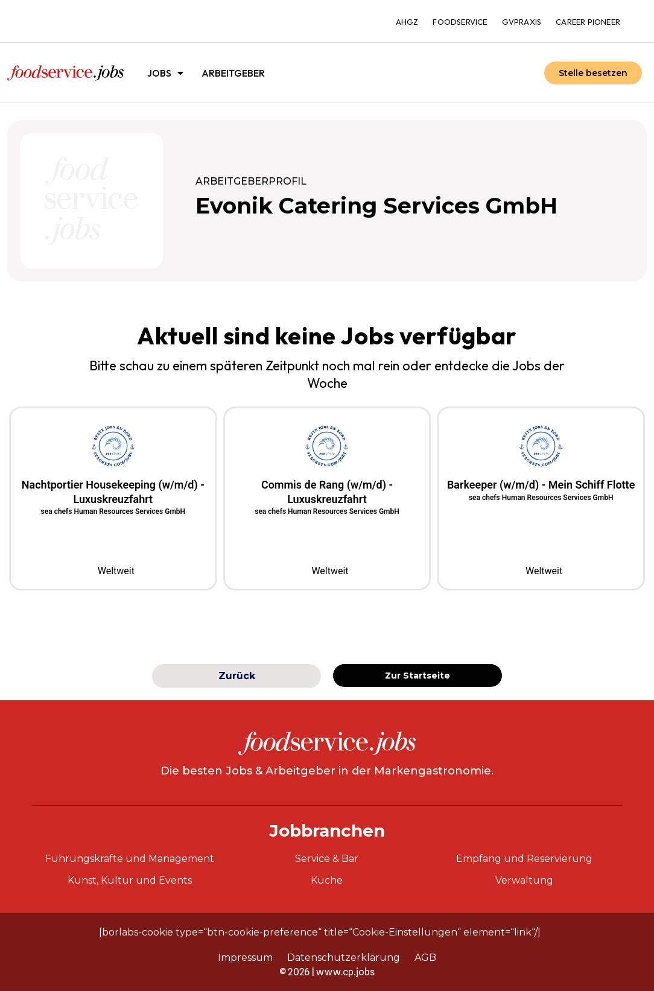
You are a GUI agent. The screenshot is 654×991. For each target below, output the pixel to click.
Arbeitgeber (233, 73)
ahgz (407, 22)
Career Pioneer (588, 22)
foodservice (460, 22)
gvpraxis (522, 22)
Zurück (236, 676)
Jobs (165, 73)
